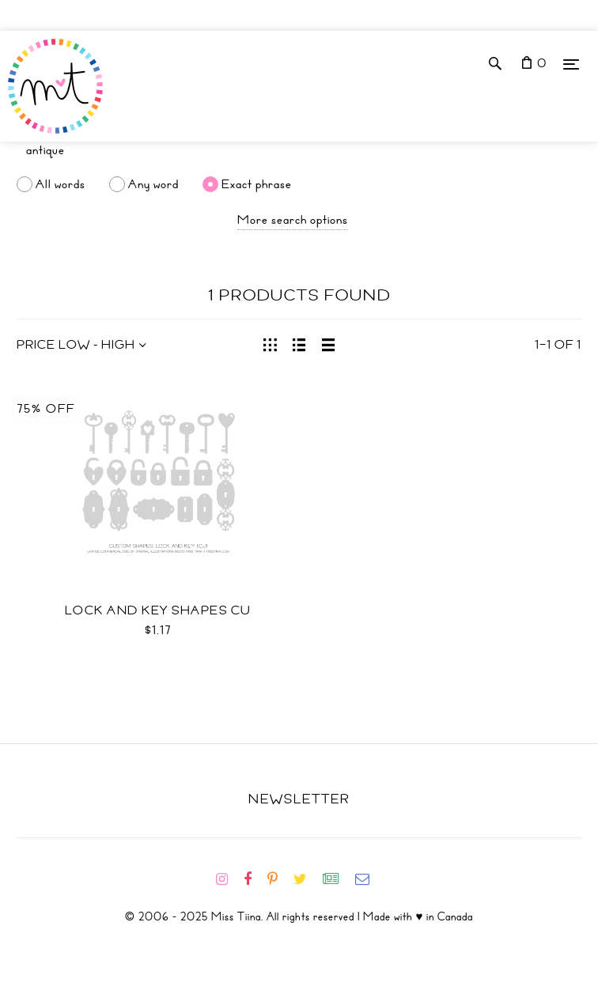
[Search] (299, 150)
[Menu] (571, 64)
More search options (292, 219)
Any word (153, 184)
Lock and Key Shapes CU (158, 610)
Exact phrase (256, 184)
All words (60, 184)
